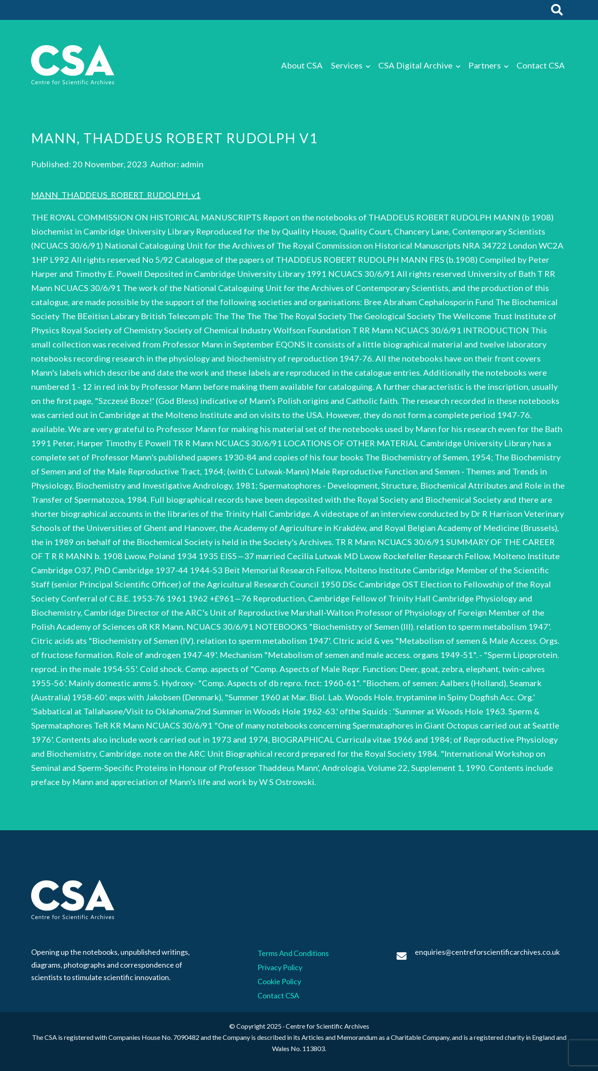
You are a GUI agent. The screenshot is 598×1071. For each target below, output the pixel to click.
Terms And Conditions (293, 953)
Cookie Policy (279, 981)
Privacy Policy (279, 967)
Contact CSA (541, 65)
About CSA (302, 65)
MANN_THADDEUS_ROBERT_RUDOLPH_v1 (116, 195)
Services (347, 65)
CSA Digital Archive (415, 65)
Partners (484, 65)
